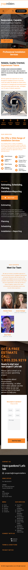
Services (6, 510)
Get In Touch (9, 198)
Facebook (14, 539)
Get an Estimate (21, 11)
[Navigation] (3, 11)
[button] (7, 41)
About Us (6, 506)
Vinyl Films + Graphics (22, 156)
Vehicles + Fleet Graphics (22, 169)
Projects (6, 508)
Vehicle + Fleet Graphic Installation (20, 523)
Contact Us (6, 511)
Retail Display (8, 164)
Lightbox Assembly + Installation (19, 513)
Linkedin (14, 541)
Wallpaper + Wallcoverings (8, 168)
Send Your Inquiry (16, 440)
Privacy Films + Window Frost (23, 161)
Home (5, 505)
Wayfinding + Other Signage (22, 165)
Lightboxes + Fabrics (8, 160)
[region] (14, 28)
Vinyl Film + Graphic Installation (19, 506)
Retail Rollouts (8, 156)
